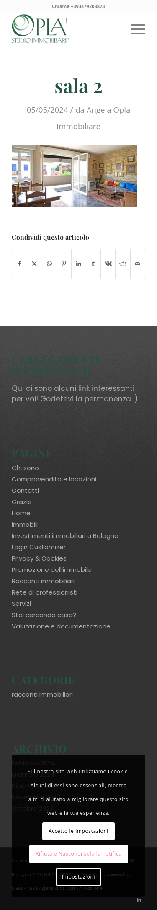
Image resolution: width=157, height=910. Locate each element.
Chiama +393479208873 (78, 6)
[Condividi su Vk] (108, 263)
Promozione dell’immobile (52, 569)
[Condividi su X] (34, 263)
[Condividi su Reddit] (123, 263)
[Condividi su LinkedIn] (79, 263)
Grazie (22, 501)
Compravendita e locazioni (54, 479)
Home (21, 513)
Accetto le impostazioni (78, 831)
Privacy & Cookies (39, 558)
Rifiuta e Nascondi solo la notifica (79, 853)
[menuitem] (133, 29)
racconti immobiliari (42, 694)
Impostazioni (78, 876)
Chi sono (25, 467)
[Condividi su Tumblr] (93, 263)
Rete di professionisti (44, 592)
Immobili (25, 524)
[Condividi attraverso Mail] (138, 263)
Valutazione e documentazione (61, 626)
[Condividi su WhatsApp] (49, 263)
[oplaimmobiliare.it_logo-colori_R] (65, 29)
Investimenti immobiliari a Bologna (65, 535)
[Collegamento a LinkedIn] (139, 899)
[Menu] (133, 29)
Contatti (25, 490)
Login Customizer (39, 547)
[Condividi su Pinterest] (64, 263)
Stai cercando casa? (44, 614)
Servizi (21, 603)
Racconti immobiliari (43, 581)
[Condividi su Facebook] (19, 263)
